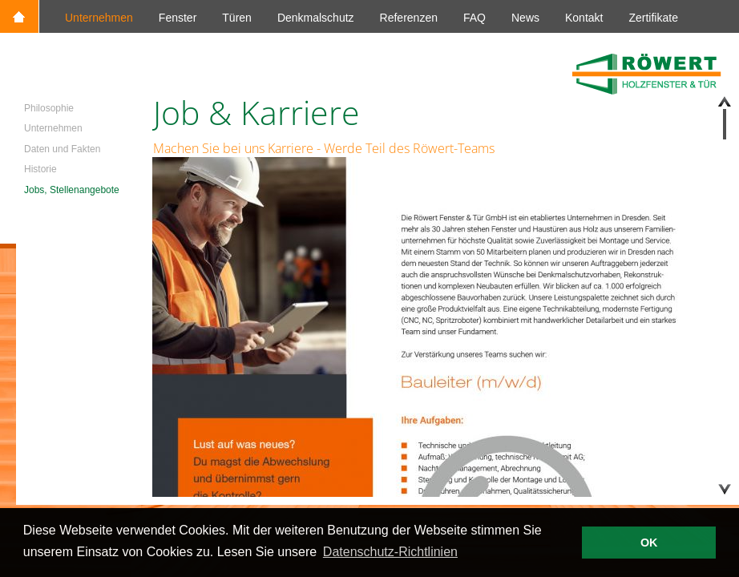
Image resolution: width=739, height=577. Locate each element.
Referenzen (409, 17)
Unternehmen (99, 17)
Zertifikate (652, 17)
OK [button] (649, 542)
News (525, 17)
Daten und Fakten (62, 149)
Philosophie (49, 108)
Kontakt (584, 17)
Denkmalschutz (315, 17)
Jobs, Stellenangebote (71, 190)
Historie (40, 169)
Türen (237, 17)
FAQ (474, 17)
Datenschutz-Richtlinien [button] (390, 552)
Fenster (177, 17)
